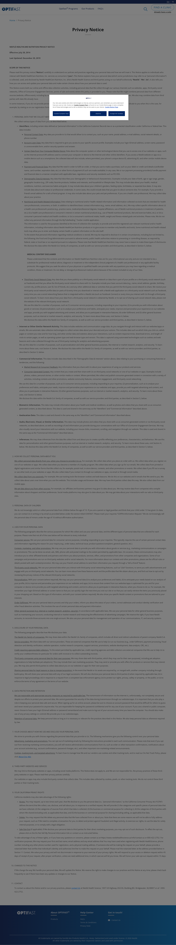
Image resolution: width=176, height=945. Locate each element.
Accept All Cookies (116, 113)
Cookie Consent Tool (61, 113)
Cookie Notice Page (111, 107)
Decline (98, 113)
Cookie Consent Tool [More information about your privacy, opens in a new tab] (81, 105)
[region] (89, 107)
